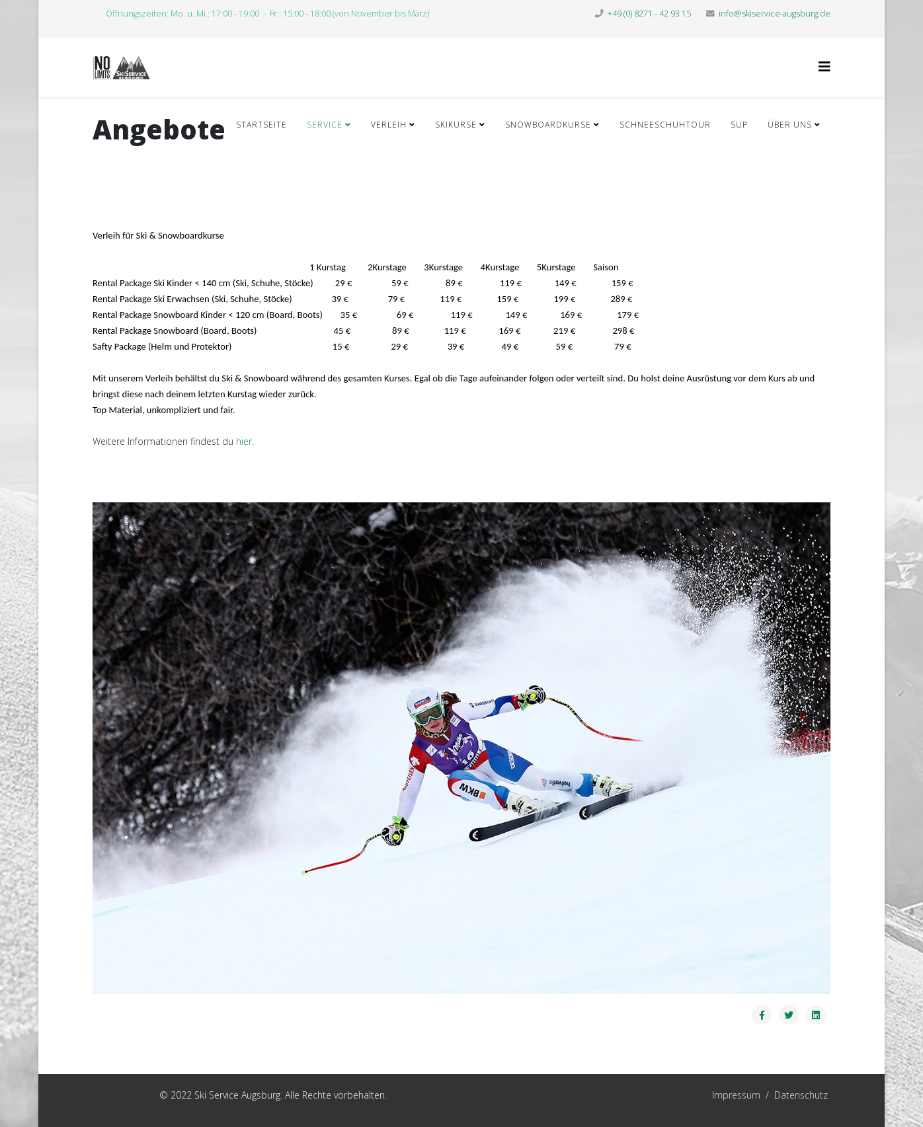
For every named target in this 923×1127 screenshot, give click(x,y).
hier (244, 441)
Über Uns (790, 124)
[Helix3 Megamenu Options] (824, 66)
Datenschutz (801, 1095)
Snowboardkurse (548, 124)
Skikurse (456, 124)
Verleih (389, 124)
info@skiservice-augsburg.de (774, 13)
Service (324, 124)
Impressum (671, 1095)
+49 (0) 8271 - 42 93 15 (649, 13)
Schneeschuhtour (665, 124)
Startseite (261, 124)
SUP (739, 124)
